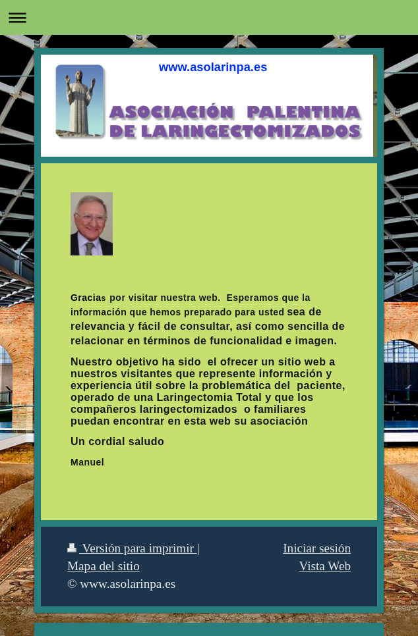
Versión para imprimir (132, 548)
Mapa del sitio (103, 566)
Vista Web (325, 566)
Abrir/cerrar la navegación (209, 17)
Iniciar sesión (317, 548)
